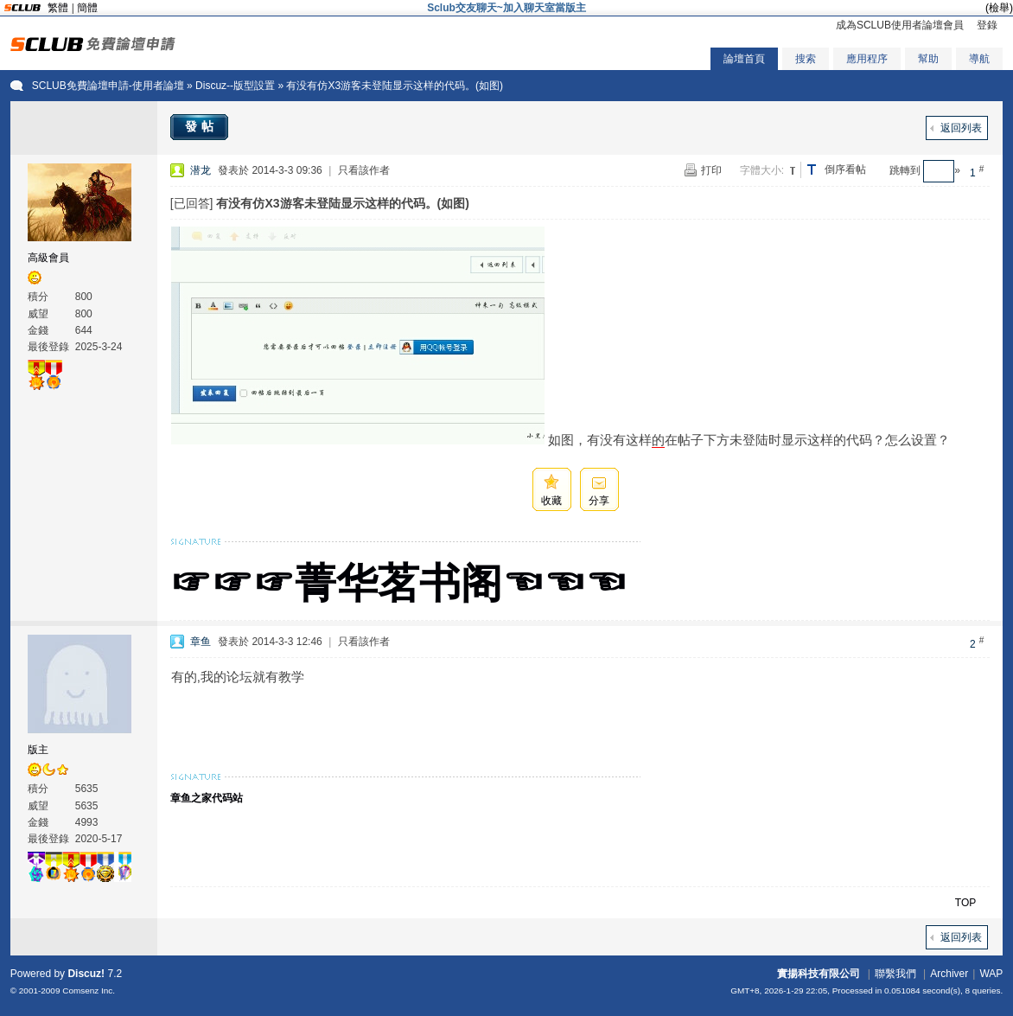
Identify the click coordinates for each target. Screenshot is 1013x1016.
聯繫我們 (895, 974)
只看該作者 (364, 170)
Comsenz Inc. (88, 990)
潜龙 (200, 170)
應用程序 (867, 59)
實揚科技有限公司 (818, 974)
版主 (38, 750)
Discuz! (86, 974)
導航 (979, 59)
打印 (711, 170)
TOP (965, 903)
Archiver (949, 974)
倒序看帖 (845, 169)
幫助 (928, 59)
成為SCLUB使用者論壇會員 (900, 25)
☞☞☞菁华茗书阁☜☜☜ (398, 583)
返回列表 (961, 128)
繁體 (58, 8)
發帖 (201, 126)
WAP (991, 974)
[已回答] (191, 203)
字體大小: (762, 170)
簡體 (87, 8)
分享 (599, 501)
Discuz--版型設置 (235, 86)
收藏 (551, 501)
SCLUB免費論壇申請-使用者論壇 (108, 86)
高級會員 (48, 258)
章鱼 (200, 642)
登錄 (987, 25)
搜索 (805, 59)
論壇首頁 (744, 59)
